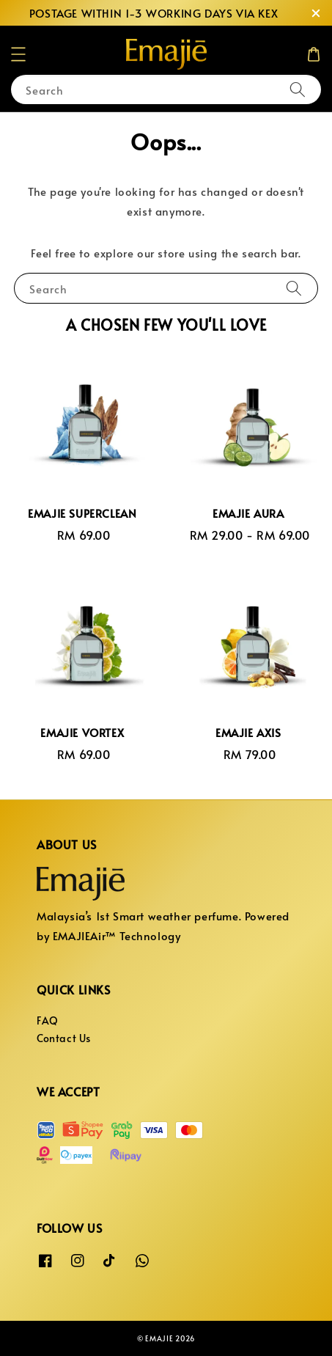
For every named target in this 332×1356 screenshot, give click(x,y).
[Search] (297, 89)
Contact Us (64, 1038)
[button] (18, 54)
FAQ (48, 1020)
